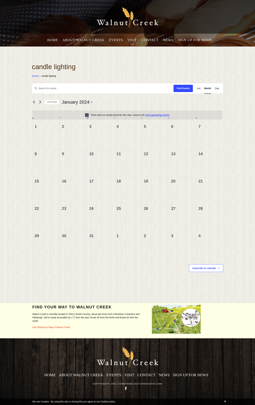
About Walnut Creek (83, 40)
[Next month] (40, 102)
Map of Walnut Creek (59, 327)
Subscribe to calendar (204, 268)
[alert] (127, 115)
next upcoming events (157, 115)
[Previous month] (34, 102)
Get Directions (39, 327)
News (168, 40)
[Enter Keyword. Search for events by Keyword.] (103, 88)
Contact (149, 40)
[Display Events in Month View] (207, 88)
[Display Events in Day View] (217, 88)
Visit (132, 40)
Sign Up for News (195, 40)
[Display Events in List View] (198, 88)
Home (52, 40)
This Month (52, 102)
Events (116, 40)
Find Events (183, 88)
